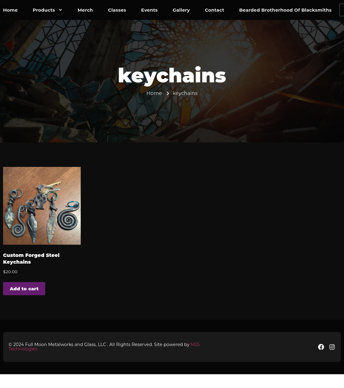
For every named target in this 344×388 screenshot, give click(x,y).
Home (10, 10)
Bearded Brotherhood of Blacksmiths (285, 10)
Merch (85, 10)
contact (214, 10)
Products (48, 10)
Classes (117, 10)
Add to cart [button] (24, 289)
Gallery (181, 10)
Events (149, 10)
